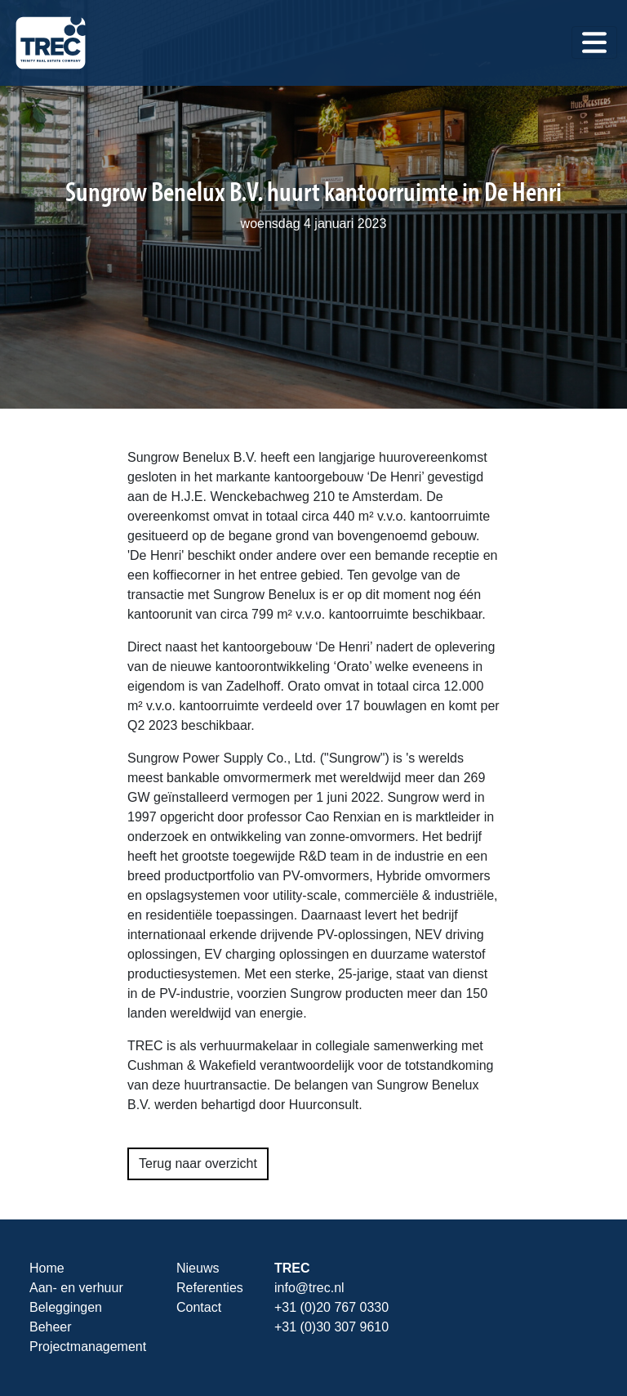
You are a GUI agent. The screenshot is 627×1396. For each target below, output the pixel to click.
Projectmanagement (87, 1346)
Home (46, 1268)
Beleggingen (65, 1307)
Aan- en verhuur (76, 1288)
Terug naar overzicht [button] (198, 1163)
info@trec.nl (309, 1288)
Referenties (209, 1288)
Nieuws (197, 1268)
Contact (198, 1307)
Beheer (50, 1327)
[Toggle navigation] (594, 42)
